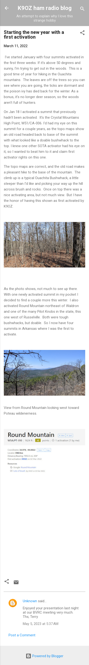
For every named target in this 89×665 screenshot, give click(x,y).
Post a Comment (22, 635)
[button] (82, 33)
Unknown (30, 601)
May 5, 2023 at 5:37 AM (40, 624)
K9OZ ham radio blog (45, 8)
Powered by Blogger (44, 656)
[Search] (82, 9)
